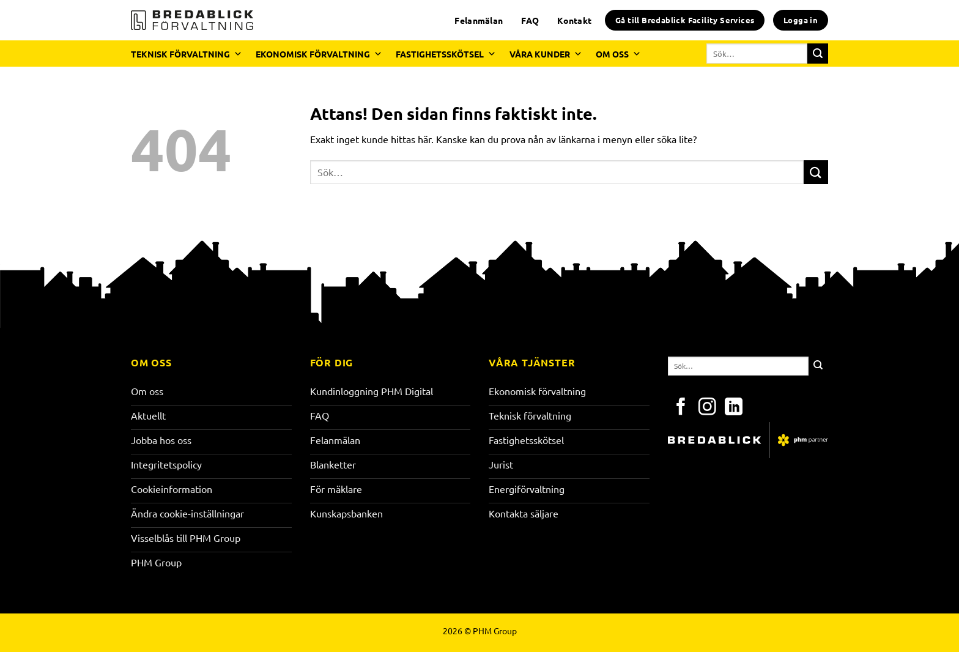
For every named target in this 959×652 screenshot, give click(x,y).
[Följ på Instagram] (707, 408)
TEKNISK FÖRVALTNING (186, 54)
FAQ (530, 20)
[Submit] (817, 53)
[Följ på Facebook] (681, 408)
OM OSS (618, 54)
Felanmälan (478, 20)
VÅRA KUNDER (545, 54)
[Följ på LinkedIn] (733, 408)
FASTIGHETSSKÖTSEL (446, 54)
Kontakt (574, 20)
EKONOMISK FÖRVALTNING (319, 54)
